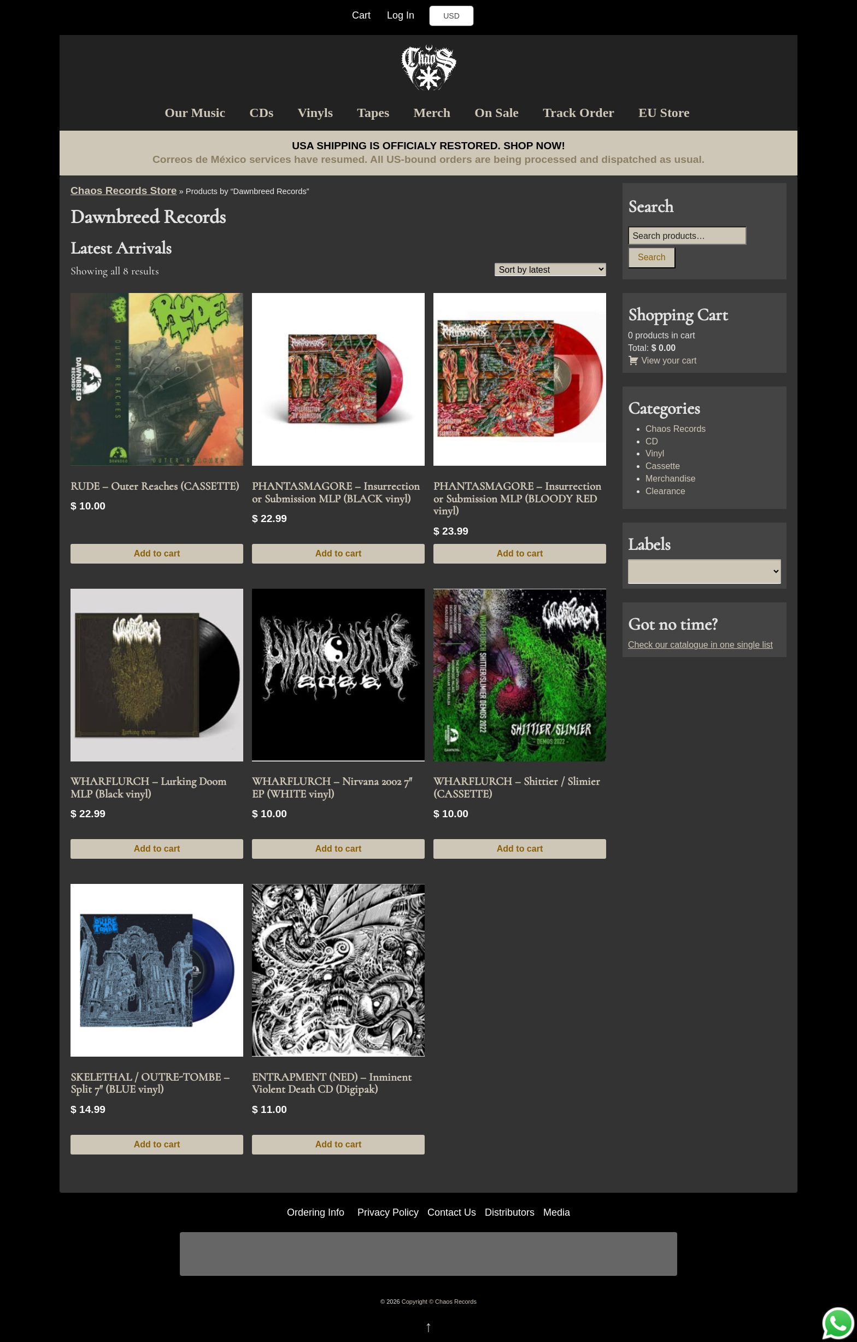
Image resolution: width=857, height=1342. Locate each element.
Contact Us (451, 1212)
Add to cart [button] (157, 553)
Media (556, 1212)
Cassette (662, 466)
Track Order (578, 113)
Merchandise (670, 478)
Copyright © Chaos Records (438, 1301)
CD (651, 441)
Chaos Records (675, 428)
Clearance (665, 491)
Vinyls (315, 113)
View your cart (662, 360)
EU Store (664, 113)
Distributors (510, 1212)
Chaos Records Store (124, 190)
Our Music (195, 113)
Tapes (373, 113)
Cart (361, 15)
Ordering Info (315, 1212)
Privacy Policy (388, 1212)
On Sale (496, 113)
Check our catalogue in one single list (700, 644)
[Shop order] (550, 269)
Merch (432, 113)
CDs (261, 113)
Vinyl (654, 453)
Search (652, 257)
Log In (400, 15)
